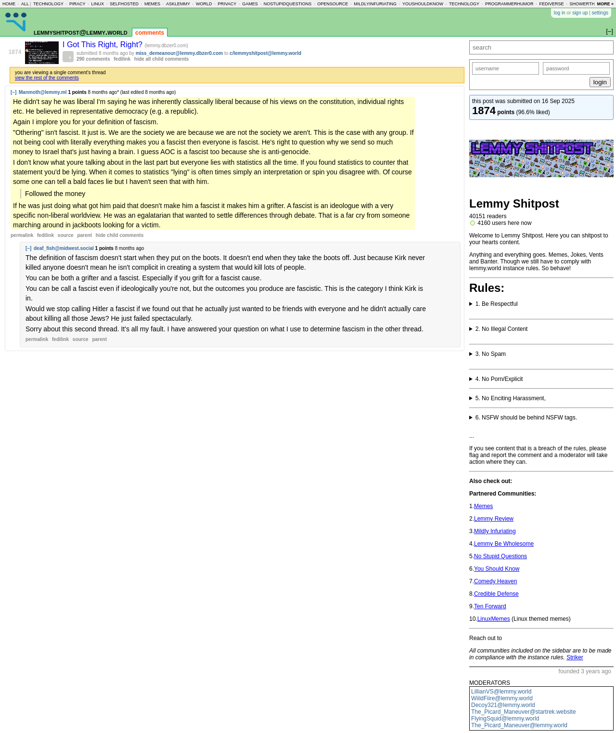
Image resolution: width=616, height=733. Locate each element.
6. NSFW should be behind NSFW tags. (526, 417)
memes (152, 3)
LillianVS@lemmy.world (501, 691)
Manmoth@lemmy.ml (43, 92)
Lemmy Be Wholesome (504, 543)
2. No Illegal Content (501, 329)
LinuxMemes (493, 618)
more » (605, 3)
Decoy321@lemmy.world (503, 705)
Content (541, 379)
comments (149, 32)
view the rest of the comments (47, 77)
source (66, 235)
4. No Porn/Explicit (499, 379)
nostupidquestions (288, 3)
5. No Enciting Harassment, (510, 398)
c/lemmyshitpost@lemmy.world (265, 53)
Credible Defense (496, 593)
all (25, 3)
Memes (483, 506)
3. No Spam (490, 354)
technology (48, 3)
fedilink (122, 59)
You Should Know (496, 568)
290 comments (93, 59)
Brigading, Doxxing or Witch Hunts (541, 398)
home (8, 3)
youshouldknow (422, 3)
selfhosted (124, 3)
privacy (227, 3)
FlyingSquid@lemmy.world (505, 718)
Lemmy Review (493, 518)
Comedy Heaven (495, 581)
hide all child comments (161, 59)
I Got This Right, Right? (103, 44)
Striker (574, 657)
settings (600, 12)
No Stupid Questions (500, 556)
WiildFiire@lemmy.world (502, 698)
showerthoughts (592, 3)
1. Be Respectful (496, 304)
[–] (13, 92)
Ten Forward (490, 606)
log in (559, 12)
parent (84, 235)
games (250, 3)
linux (97, 3)
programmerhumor (509, 3)
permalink (22, 235)
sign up (580, 12)
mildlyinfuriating (375, 3)
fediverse (551, 3)
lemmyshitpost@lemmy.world (81, 32)
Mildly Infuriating (495, 531)
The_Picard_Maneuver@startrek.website (523, 711)
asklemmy (178, 3)
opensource (332, 3)
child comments (119, 235)
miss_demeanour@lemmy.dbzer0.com (179, 53)
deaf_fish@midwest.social (64, 248)
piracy (77, 3)
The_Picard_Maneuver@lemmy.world (519, 725)
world (204, 3)
